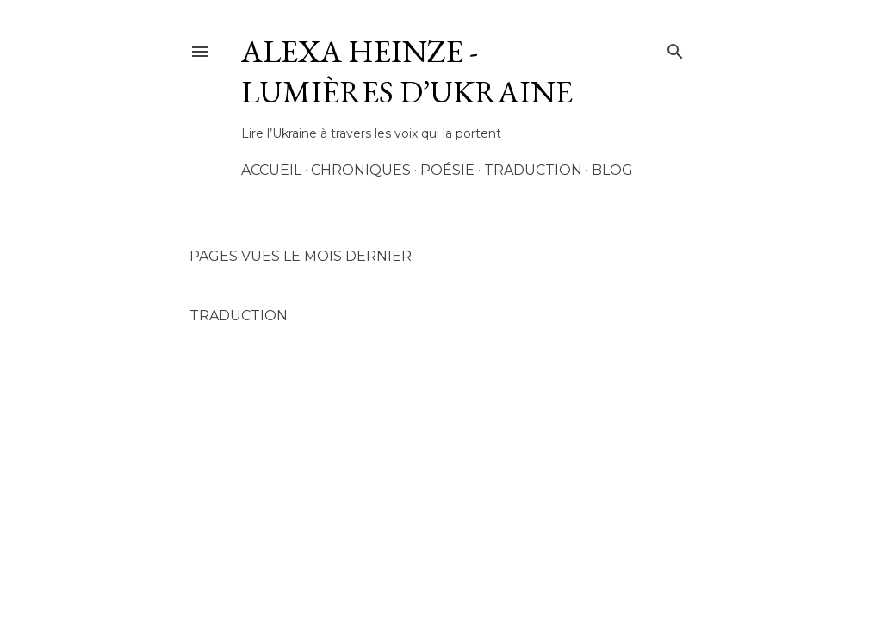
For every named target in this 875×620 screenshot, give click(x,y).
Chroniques (361, 170)
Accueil (271, 170)
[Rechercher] (675, 48)
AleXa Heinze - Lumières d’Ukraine (407, 71)
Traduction (533, 170)
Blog (612, 170)
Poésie (447, 170)
